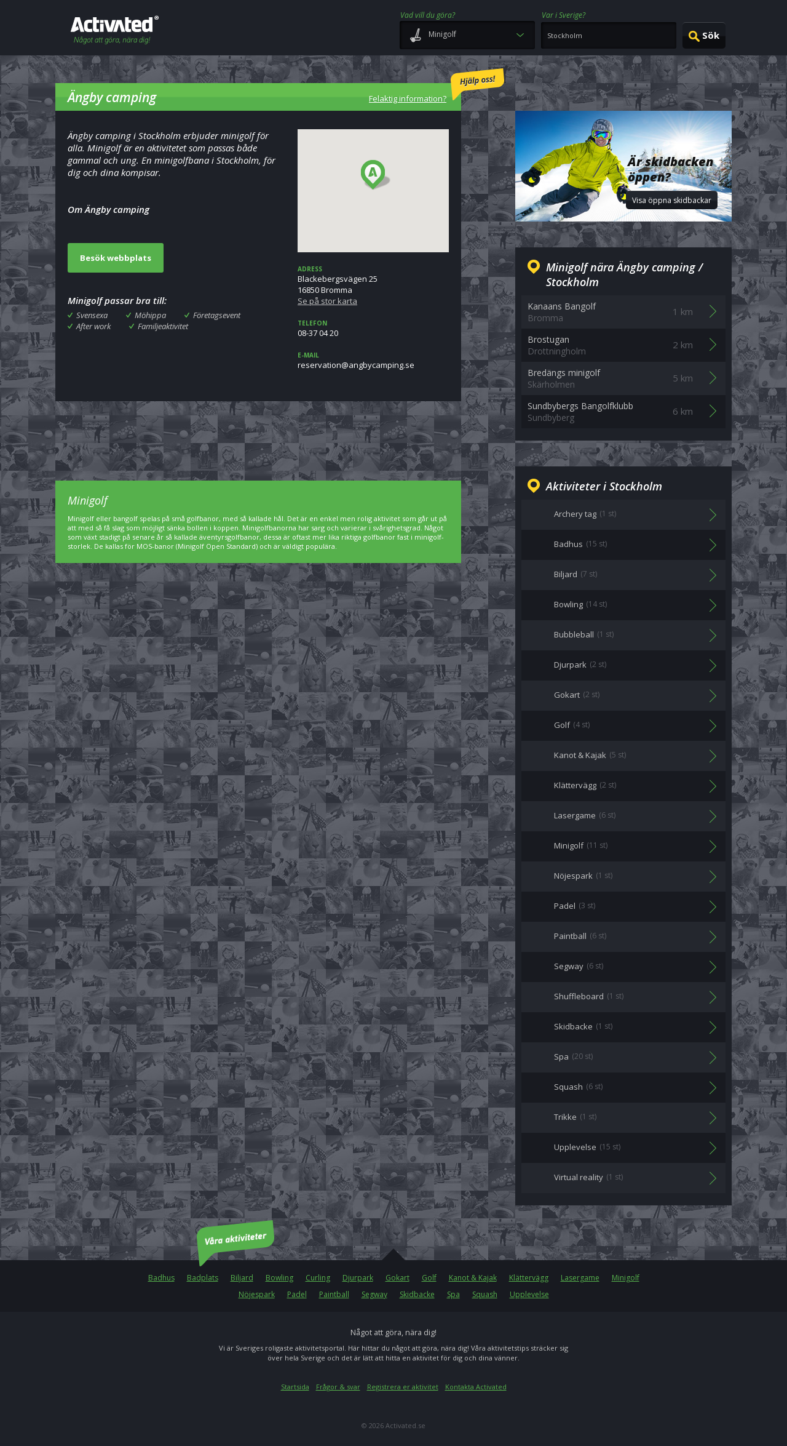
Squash (484, 1294)
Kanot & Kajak (473, 1277)
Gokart (397, 1277)
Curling (318, 1277)
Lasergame (580, 1277)
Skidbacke (417, 1294)
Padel (297, 1294)
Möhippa (150, 315)
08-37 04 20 (373, 328)
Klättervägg (528, 1277)
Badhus (161, 1277)
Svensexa (92, 315)
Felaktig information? (436, 86)
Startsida (295, 1386)
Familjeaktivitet (163, 326)
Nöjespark (257, 1294)
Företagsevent (216, 315)
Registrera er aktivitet (402, 1386)
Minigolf (625, 1277)
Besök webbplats (115, 257)
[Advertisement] (258, 431)
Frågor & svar (338, 1386)
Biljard (242, 1277)
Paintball (334, 1294)
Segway (374, 1294)
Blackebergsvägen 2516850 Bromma (373, 285)
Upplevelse (529, 1294)
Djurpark (357, 1277)
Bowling (279, 1277)
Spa (453, 1294)
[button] (376, 175)
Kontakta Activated (476, 1386)
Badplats (202, 1277)
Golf (429, 1277)
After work (93, 326)
